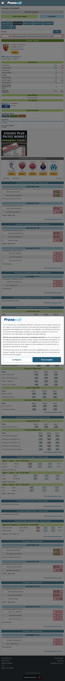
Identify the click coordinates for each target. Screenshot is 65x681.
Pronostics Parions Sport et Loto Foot (14, 3)
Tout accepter (47, 360)
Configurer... (17, 360)
